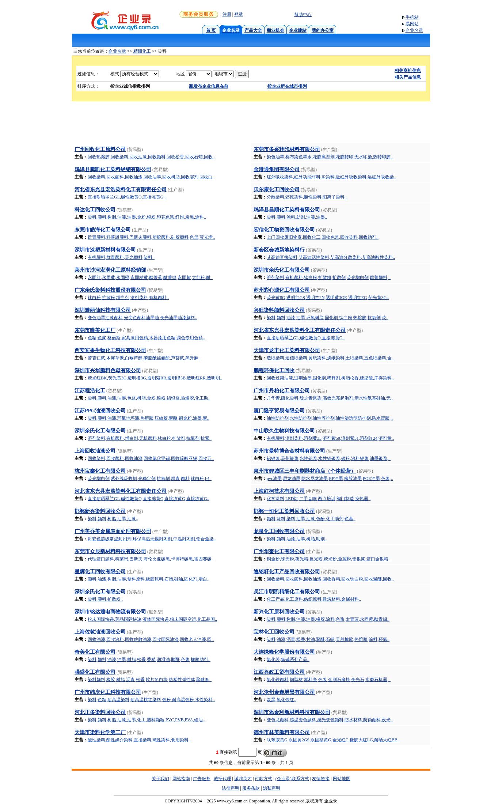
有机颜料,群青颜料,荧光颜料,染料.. (121, 257)
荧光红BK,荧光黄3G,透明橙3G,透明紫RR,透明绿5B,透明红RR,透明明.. (155, 378)
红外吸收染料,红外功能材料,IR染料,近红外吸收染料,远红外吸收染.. (331, 176)
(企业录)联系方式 (292, 778)
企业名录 (414, 30)
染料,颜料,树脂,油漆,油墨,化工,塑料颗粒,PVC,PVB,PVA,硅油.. (146, 719)
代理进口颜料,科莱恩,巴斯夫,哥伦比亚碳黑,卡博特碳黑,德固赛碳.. (151, 559)
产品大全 (253, 30)
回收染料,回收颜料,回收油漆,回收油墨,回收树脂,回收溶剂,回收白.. (151, 176)
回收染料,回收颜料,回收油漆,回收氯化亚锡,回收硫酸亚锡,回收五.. (151, 458)
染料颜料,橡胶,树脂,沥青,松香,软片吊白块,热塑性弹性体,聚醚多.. (150, 679)
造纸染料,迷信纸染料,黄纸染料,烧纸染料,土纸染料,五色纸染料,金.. (330, 357)
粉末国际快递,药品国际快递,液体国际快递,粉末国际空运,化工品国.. (152, 619)
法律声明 (230, 788)
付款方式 (263, 778)
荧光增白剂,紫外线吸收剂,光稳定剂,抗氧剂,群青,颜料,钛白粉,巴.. (150, 478)
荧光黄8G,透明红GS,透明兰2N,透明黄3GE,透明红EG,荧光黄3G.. (328, 297)
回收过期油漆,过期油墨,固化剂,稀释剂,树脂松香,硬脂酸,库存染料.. (330, 378)
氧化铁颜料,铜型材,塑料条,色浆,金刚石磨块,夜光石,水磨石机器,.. (329, 679)
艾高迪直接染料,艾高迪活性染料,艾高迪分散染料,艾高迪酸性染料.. (331, 257)
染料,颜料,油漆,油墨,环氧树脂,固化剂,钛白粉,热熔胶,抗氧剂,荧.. (327, 317)
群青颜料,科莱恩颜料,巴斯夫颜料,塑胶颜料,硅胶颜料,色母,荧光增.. (151, 237)
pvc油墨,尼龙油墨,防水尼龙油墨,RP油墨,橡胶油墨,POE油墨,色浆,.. (330, 478)
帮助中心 (303, 14)
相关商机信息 (408, 70)
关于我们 (160, 778)
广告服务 (201, 778)
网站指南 (181, 778)
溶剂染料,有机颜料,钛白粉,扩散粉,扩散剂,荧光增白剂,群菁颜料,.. (329, 277)
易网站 (412, 23)
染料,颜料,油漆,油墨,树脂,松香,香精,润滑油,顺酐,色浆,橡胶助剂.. (149, 659)
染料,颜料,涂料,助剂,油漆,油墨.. (297, 217)
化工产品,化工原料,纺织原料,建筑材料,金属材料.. (314, 599)
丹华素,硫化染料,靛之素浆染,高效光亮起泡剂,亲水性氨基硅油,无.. (330, 398)
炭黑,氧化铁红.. (281, 699)
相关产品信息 (408, 77)
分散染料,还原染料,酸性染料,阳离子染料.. (307, 197)
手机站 (412, 17)
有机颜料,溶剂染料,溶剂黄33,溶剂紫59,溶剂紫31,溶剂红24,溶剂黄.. (330, 438)
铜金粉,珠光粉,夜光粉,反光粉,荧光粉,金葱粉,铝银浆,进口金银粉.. (329, 559)
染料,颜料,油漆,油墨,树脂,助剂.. (297, 538)
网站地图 (341, 778)
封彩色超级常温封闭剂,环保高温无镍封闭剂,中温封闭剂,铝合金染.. (152, 538)
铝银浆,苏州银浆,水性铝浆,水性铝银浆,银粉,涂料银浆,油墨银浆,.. (329, 458)
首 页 (211, 30)
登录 (238, 14)
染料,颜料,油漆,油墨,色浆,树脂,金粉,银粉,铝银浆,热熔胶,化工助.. (149, 398)
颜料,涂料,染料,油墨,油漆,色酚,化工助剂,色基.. (311, 518)
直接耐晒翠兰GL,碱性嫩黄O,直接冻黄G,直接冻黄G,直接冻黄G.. (148, 498)
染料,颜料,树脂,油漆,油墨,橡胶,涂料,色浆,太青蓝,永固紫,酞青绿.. (328, 619)
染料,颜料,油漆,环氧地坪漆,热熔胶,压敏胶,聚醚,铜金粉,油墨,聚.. (148, 418)
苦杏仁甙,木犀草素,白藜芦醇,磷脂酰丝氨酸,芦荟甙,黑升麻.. (144, 357)
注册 (227, 14)
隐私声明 (271, 788)
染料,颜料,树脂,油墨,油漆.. (113, 518)
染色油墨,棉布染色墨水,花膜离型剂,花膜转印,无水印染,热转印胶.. (330, 156)
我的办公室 (323, 30)
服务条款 (251, 788)
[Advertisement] (251, 124)
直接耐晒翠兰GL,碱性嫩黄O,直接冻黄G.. (127, 197)
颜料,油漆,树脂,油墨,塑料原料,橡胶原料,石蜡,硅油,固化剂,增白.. (148, 579)
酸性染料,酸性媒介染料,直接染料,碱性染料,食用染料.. (139, 739)
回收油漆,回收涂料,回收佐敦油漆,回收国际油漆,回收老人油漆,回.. (151, 639)
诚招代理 (222, 778)
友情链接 (321, 778)
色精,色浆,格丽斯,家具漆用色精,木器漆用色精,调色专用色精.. (146, 337)
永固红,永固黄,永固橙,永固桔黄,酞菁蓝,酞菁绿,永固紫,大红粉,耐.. (150, 277)
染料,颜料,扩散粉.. (105, 599)
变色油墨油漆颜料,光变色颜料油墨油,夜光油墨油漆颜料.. (142, 317)
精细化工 (142, 51)
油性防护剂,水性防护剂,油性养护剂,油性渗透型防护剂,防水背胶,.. (330, 418)
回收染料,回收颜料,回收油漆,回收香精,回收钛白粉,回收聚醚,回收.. (330, 579)
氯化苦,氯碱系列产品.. (288, 659)
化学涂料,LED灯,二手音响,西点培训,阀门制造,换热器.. (318, 498)
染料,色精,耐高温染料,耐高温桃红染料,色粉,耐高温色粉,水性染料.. (151, 699)
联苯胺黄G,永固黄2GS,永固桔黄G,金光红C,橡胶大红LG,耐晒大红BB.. (333, 739)
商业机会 (275, 30)
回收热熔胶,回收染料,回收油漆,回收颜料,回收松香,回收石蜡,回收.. (151, 156)
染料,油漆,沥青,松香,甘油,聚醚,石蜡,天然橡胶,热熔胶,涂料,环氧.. (328, 639)
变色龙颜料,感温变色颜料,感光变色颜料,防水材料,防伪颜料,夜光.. (330, 719)
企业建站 (298, 30)
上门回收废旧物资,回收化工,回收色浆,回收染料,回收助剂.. (323, 237)
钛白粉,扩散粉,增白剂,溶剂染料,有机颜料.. (128, 297)
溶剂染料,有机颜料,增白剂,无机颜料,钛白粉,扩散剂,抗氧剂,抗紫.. (150, 438)
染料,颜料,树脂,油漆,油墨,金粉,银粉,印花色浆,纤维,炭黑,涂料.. (147, 217)
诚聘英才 (243, 778)
